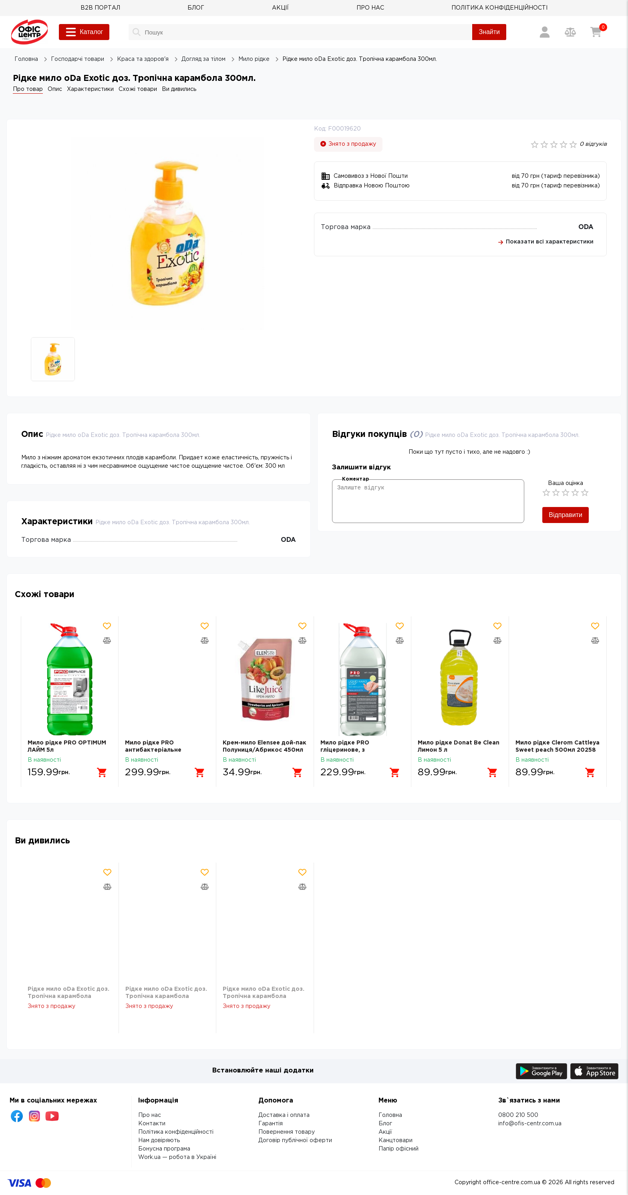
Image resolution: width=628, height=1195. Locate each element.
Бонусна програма (164, 1149)
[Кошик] (596, 32)
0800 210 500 (518, 1115)
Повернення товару (286, 1132)
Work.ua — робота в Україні (177, 1157)
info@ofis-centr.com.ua (530, 1123)
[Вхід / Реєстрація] (544, 32)
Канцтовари (395, 1140)
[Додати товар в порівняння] (107, 640)
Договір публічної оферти (295, 1140)
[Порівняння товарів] (570, 32)
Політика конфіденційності (175, 1132)
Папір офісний (398, 1149)
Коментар (355, 479)
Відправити (565, 514)
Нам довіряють (159, 1140)
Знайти (489, 31)
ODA (586, 227)
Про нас (149, 1115)
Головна (390, 1115)
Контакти (151, 1123)
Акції (385, 1132)
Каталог (84, 32)
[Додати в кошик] (102, 772)
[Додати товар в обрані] (107, 626)
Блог (385, 1123)
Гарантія (270, 1123)
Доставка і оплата (284, 1115)
